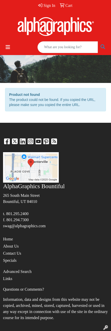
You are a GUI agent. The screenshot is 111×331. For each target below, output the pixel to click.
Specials (9, 260)
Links (7, 278)
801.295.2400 (17, 214)
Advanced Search (17, 271)
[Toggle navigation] (8, 47)
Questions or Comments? (23, 289)
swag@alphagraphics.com (24, 226)
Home (8, 239)
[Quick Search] (68, 47)
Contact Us (12, 253)
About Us (11, 246)
